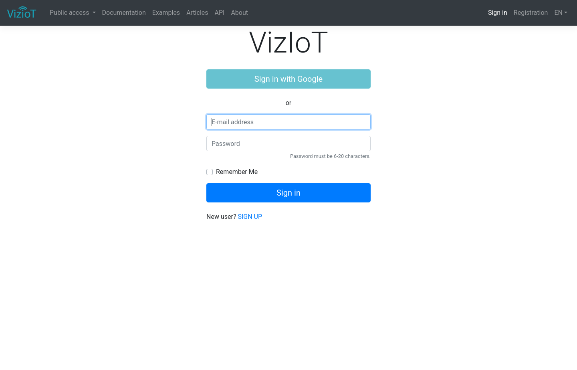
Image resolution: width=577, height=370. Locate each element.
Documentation (124, 12)
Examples (166, 12)
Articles (197, 12)
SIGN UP (250, 216)
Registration (531, 12)
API (220, 12)
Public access (70, 12)
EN (558, 12)
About (239, 12)
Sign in (497, 12)
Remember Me (237, 172)
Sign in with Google (288, 79)
